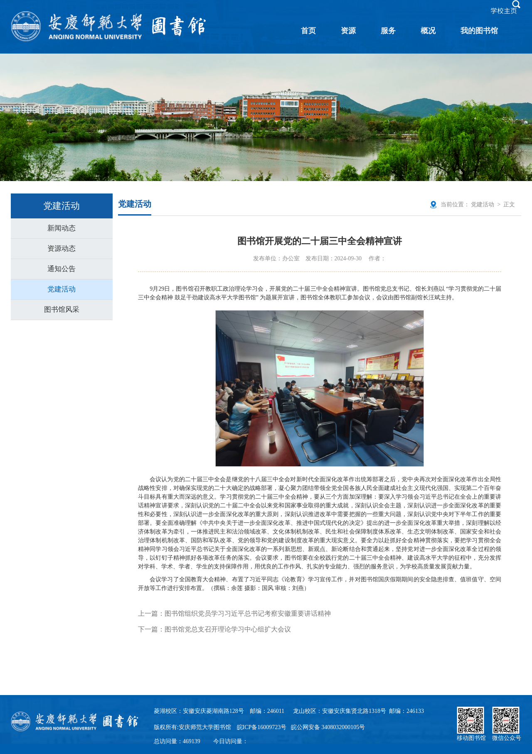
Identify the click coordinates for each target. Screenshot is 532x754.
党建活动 (61, 289)
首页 (308, 31)
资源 (348, 31)
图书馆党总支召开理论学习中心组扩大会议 (228, 629)
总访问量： (177, 741)
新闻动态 (61, 228)
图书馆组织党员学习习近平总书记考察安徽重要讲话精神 (248, 613)
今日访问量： (230, 741)
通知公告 (61, 269)
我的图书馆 (479, 31)
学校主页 (503, 10)
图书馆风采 (61, 309)
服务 (388, 31)
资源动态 (61, 248)
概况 (428, 31)
